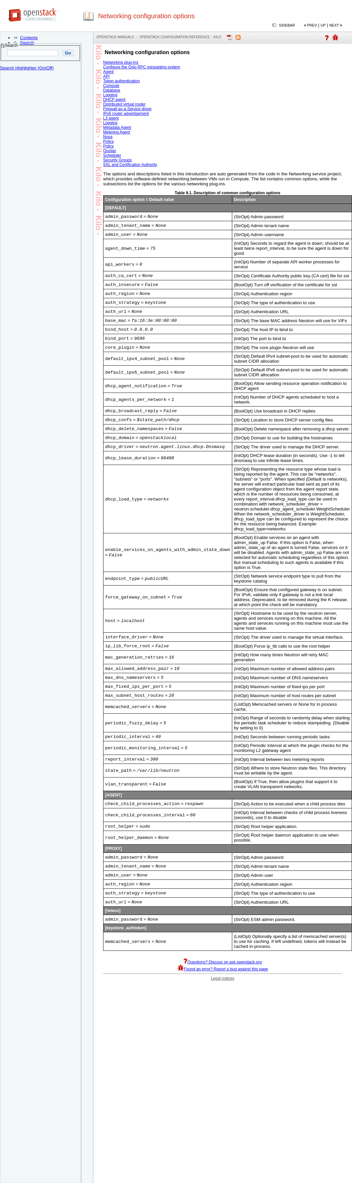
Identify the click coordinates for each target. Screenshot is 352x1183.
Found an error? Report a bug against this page (222, 991)
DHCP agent (114, 99)
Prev (312, 25)
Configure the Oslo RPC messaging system (141, 67)
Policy (108, 141)
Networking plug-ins (120, 62)
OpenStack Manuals (115, 37)
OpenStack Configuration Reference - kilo (180, 37)
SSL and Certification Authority (130, 164)
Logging (110, 95)
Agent (108, 71)
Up (323, 25)
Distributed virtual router (124, 104)
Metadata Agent (117, 127)
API (106, 76)
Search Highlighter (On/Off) (27, 67)
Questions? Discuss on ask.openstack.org (222, 984)
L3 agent (111, 118)
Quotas (109, 150)
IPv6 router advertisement (126, 113)
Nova (107, 137)
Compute (111, 85)
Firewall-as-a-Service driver (127, 109)
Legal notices (223, 1001)
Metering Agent (116, 132)
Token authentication (121, 81)
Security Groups (117, 160)
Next (334, 25)
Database (111, 90)
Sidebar (287, 25)
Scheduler (112, 155)
